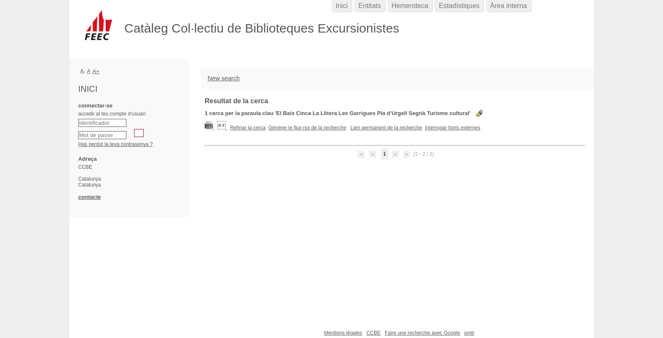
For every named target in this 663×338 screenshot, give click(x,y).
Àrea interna (508, 5)
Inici (342, 5)
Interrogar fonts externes (452, 128)
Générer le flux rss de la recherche (307, 128)
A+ (96, 71)
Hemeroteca (410, 5)
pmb (469, 333)
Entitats (369, 5)
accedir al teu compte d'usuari (111, 114)
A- (82, 70)
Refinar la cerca (248, 128)
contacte (89, 197)
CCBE (374, 333)
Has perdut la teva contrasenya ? (115, 144)
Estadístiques (459, 5)
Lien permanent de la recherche (386, 128)
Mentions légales (343, 333)
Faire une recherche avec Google (422, 333)
